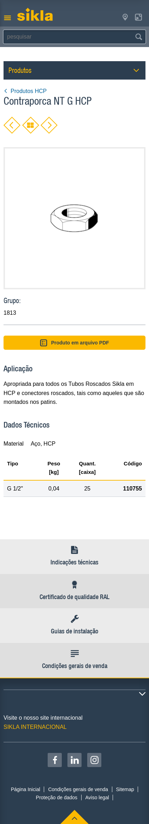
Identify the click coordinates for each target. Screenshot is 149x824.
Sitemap (125, 789)
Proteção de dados (57, 797)
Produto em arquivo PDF (74, 343)
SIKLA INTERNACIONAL (35, 727)
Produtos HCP (25, 91)
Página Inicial (25, 789)
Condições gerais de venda (78, 789)
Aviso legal (97, 797)
